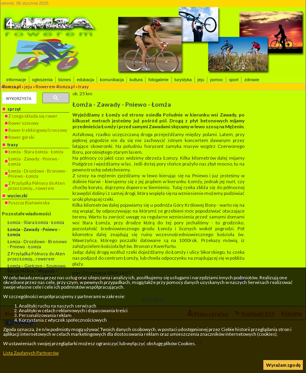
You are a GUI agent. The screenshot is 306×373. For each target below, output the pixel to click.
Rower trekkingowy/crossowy (37, 130)
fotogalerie (158, 79)
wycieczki (17, 195)
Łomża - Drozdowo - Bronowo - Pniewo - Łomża (37, 173)
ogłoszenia (42, 79)
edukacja (85, 79)
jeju (201, 79)
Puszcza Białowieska (29, 202)
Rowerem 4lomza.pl (55, 86)
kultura (136, 79)
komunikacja (112, 79)
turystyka (183, 79)
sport (233, 79)
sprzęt (14, 108)
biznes (64, 79)
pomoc (216, 79)
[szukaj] (18, 98)
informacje (16, 79)
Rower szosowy (23, 123)
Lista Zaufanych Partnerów (31, 353)
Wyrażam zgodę (283, 365)
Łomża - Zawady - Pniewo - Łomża (33, 161)
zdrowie (251, 79)
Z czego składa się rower (33, 115)
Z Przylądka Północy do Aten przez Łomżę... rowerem (36, 185)
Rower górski (21, 137)
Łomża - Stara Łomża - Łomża (35, 151)
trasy (83, 86)
